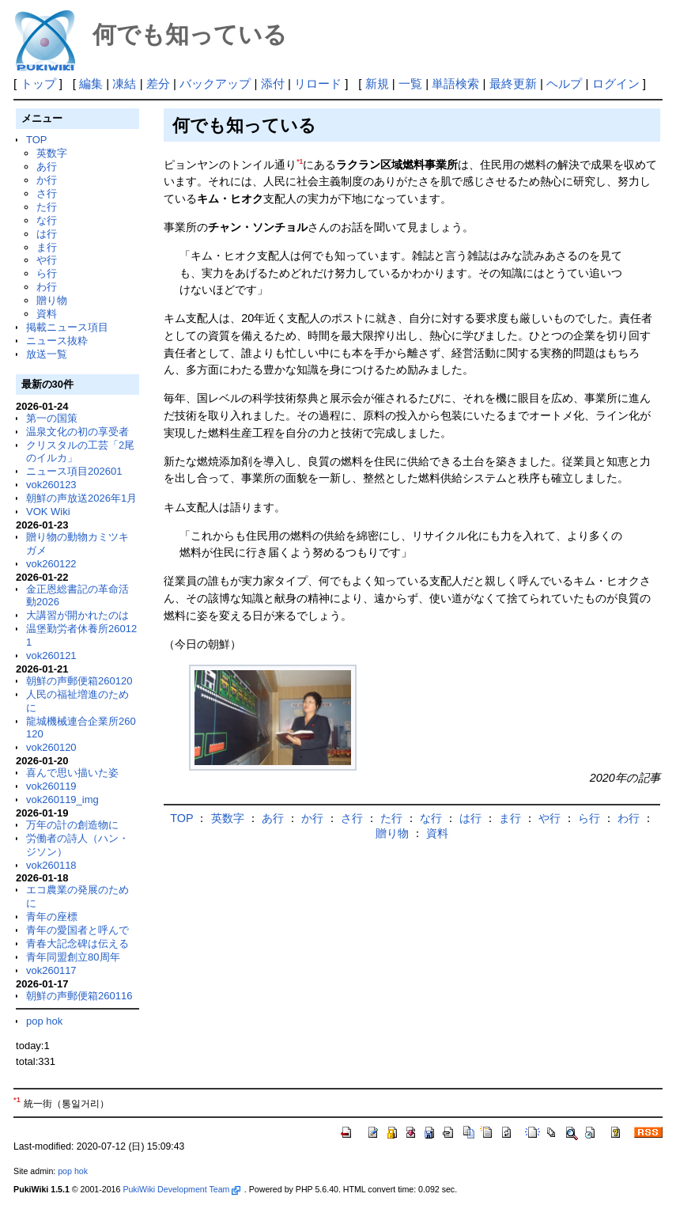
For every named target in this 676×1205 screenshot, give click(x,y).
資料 (46, 314)
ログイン (616, 83)
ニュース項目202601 (74, 471)
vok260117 (51, 970)
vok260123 (51, 485)
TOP (36, 140)
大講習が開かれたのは (77, 615)
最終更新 (513, 83)
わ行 (46, 287)
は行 (46, 234)
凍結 (124, 83)
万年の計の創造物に (72, 825)
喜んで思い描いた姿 (72, 773)
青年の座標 (51, 917)
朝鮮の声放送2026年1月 (81, 498)
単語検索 (455, 83)
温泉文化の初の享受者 (77, 432)
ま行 (46, 247)
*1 (299, 161)
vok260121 (51, 655)
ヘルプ (564, 83)
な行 (46, 220)
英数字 (51, 153)
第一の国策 (51, 418)
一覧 (410, 83)
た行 (46, 207)
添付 (273, 83)
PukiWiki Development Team (181, 1189)
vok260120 (51, 747)
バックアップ (215, 83)
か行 (46, 180)
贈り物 (51, 300)
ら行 (46, 273)
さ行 (46, 193)
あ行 (46, 166)
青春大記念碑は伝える (77, 943)
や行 (46, 260)
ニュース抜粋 (57, 341)
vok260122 (51, 564)
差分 (158, 83)
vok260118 (51, 865)
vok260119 (51, 786)
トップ (38, 83)
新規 (377, 83)
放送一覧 (46, 354)
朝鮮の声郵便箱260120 (79, 681)
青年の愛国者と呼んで (77, 930)
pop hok (44, 1021)
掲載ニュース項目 (67, 327)
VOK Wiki (48, 511)
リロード (318, 83)
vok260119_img (62, 799)
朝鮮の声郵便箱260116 (79, 996)
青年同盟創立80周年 (72, 957)
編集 (91, 83)
